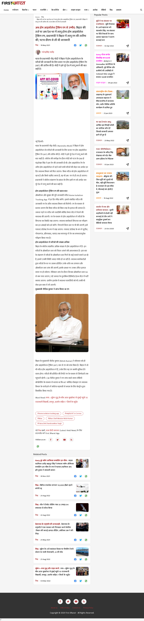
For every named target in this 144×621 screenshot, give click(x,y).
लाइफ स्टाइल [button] (75, 10)
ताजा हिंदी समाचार (52, 430)
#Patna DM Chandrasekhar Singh (49, 423)
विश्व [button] (111, 10)
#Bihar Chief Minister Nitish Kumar (60, 418)
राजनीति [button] (44, 10)
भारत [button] (34, 10)
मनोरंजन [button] (15, 10)
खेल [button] (65, 10)
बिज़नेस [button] (25, 10)
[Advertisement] (62, 119)
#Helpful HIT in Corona (73, 413)
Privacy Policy (88, 607)
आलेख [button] (95, 10)
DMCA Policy (65, 607)
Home (6, 10)
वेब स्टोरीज (55, 10)
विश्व (42, 17)
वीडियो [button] (103, 10)
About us (54, 607)
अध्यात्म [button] (118, 10)
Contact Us (76, 607)
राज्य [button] (86, 10)
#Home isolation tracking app (48, 413)
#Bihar (39, 418)
